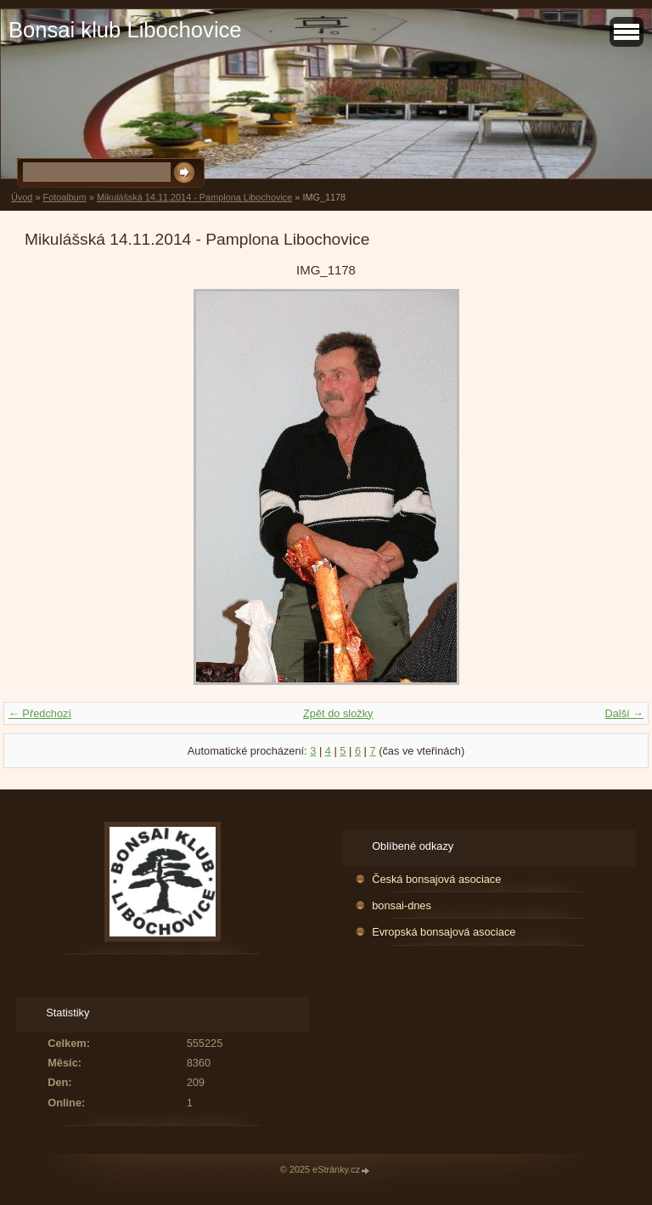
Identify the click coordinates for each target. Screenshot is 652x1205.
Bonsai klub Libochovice (125, 30)
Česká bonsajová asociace (436, 879)
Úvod (21, 197)
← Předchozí (39, 713)
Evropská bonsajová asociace (443, 931)
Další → (624, 713)
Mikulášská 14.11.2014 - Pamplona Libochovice (194, 197)
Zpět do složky (338, 713)
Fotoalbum (64, 197)
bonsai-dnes (401, 905)
